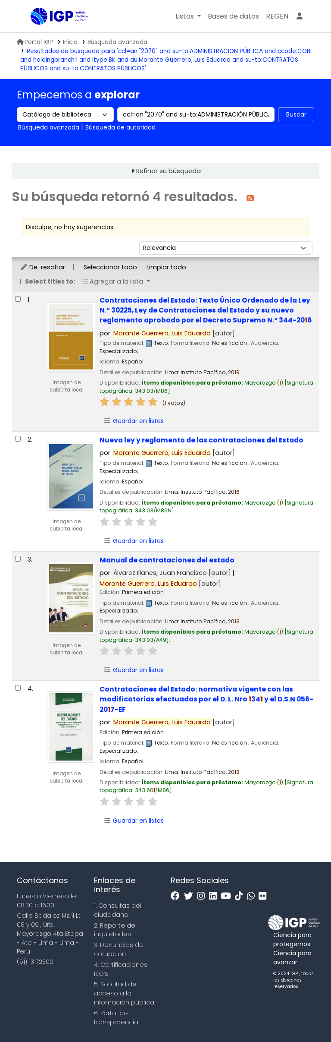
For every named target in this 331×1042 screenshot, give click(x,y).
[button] (188, 16)
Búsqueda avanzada (117, 42)
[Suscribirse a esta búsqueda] (250, 197)
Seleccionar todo (110, 267)
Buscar (296, 114)
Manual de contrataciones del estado (167, 560)
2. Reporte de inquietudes (114, 930)
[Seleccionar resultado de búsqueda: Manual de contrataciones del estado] (18, 559)
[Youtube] (228, 896)
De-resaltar (42, 267)
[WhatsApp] (253, 896)
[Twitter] (190, 896)
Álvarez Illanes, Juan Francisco (172, 572)
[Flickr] (265, 896)
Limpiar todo (166, 267)
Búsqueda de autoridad (120, 127)
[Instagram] (203, 896)
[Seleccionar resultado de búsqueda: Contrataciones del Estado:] (18, 299)
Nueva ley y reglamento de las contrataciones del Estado (201, 440)
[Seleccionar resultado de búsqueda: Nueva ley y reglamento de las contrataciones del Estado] (18, 439)
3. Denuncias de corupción (119, 949)
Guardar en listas (133, 421)
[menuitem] (277, 16)
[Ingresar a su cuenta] (299, 16)
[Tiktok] (241, 896)
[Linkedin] (215, 896)
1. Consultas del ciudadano (117, 910)
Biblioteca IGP (52, 33)
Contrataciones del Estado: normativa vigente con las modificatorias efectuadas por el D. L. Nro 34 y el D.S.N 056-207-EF (206, 699)
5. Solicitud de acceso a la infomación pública (124, 993)
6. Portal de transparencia (116, 1017)
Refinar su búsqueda (168, 171)
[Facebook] (177, 896)
